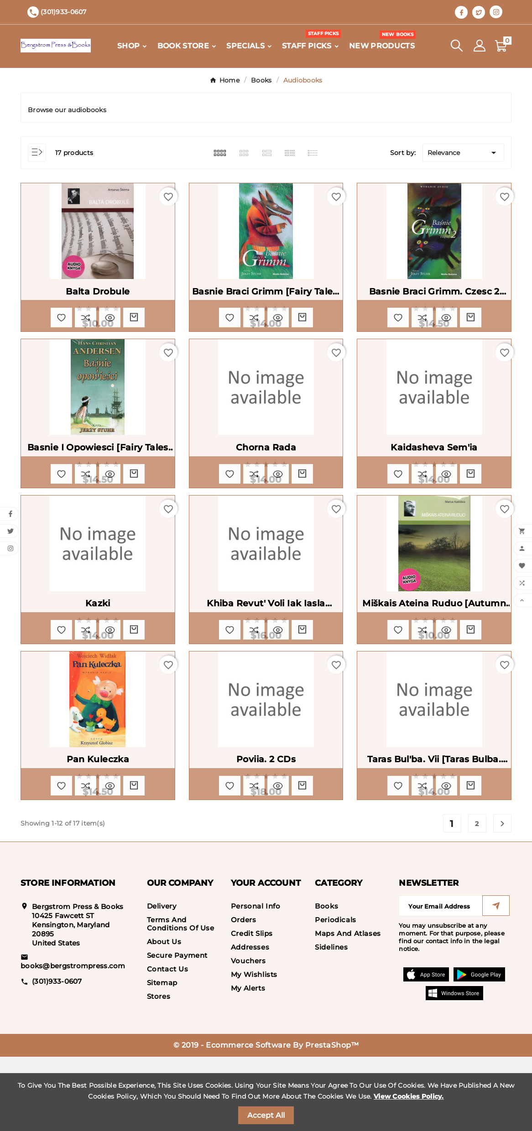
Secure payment (177, 1029)
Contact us (167, 1043)
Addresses (250, 1021)
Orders (243, 994)
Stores (159, 1070)
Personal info (256, 980)
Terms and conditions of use (180, 998)
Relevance (463, 152)
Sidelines (331, 1021)
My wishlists (254, 1048)
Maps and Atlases (348, 1007)
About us (164, 1016)
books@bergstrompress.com (73, 1040)
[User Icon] (479, 46)
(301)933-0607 (57, 1055)
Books (326, 980)
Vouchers (248, 1035)
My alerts (248, 1062)
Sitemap (162, 1057)
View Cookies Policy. (409, 1096)
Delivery (162, 980)
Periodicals (335, 994)
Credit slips (252, 1007)
